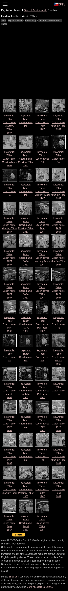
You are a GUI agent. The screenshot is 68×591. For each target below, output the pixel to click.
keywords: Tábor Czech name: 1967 (42, 122)
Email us (13, 576)
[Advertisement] (34, 60)
